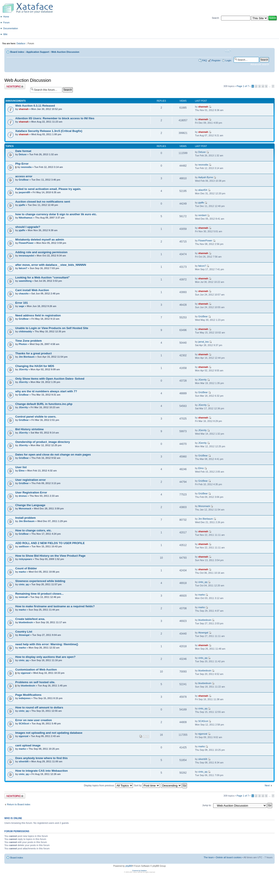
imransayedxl (26, 255)
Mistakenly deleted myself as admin (39, 239)
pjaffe (22, 205)
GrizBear (24, 179)
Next (267, 785)
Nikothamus (25, 217)
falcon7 (23, 268)
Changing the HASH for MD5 (34, 366)
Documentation (10, 28)
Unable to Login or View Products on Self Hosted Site (51, 328)
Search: (215, 18)
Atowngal (24, 635)
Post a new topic (14, 86)
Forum (6, 22)
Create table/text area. (30, 619)
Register (216, 60)
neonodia (26, 167)
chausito (24, 293)
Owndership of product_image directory (42, 442)
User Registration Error (31, 492)
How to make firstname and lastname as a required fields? (55, 606)
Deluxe (23, 154)
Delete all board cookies (229, 857)
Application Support (37, 52)
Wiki (5, 34)
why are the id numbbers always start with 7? (46, 391)
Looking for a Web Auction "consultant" (42, 277)
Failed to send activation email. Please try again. (48, 189)
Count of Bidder (26, 568)
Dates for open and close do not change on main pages (53, 454)
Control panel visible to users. (35, 416)
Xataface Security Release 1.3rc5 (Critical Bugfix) (48, 131)
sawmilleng (25, 281)
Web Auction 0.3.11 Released (35, 105)
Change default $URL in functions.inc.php (43, 404)
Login (228, 60)
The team (209, 857)
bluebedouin (26, 622)
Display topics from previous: (108, 785)
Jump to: (206, 805)
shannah (24, 109)
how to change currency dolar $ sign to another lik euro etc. (56, 214)
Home (6, 16)
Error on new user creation (33, 720)
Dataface (21, 43)
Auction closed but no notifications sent (42, 201)
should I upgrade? (27, 227)
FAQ (204, 60)
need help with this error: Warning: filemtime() (46, 644)
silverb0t (24, 761)
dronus (23, 496)
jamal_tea (203, 341)
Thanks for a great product (33, 353)
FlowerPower (26, 243)
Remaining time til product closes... (39, 593)
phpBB (128, 866)
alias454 (202, 190)
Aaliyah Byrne (205, 177)
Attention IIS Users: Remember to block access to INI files (54, 118)
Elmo (22, 470)
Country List (23, 631)
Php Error (22, 163)
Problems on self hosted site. (35, 682)
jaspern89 (24, 192)
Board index (17, 52)
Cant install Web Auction (32, 290)
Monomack (25, 508)
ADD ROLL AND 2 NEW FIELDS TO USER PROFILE (50, 543)
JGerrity (23, 369)
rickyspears (25, 559)
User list (21, 467)
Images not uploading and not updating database (48, 732)
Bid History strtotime (29, 429)
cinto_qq (24, 584)
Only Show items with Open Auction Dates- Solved (49, 378)
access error (23, 176)
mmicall (23, 597)
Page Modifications (28, 694)
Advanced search (259, 64)
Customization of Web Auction (36, 669)
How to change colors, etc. (33, 530)
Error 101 (21, 302)
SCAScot (24, 723)
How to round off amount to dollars (39, 707)
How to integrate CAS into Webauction (41, 770)
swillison (24, 546)
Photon (23, 344)
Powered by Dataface (139, 870)
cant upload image (28, 745)
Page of (242, 86)
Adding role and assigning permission (41, 252)
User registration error (30, 479)
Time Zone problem (28, 340)
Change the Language (30, 505)
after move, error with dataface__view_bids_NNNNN (50, 264)
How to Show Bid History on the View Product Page (50, 555)
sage (21, 306)
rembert (202, 215)
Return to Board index (18, 804)
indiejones (25, 698)
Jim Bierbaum (27, 356)
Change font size (228, 51)
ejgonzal (26, 673)
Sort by (147, 785)
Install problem (25, 517)
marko (22, 571)
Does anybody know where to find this (41, 758)
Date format (23, 151)
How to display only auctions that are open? (45, 657)
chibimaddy (25, 331)
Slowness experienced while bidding (40, 581)
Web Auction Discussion (65, 52)
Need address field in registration (38, 315)
